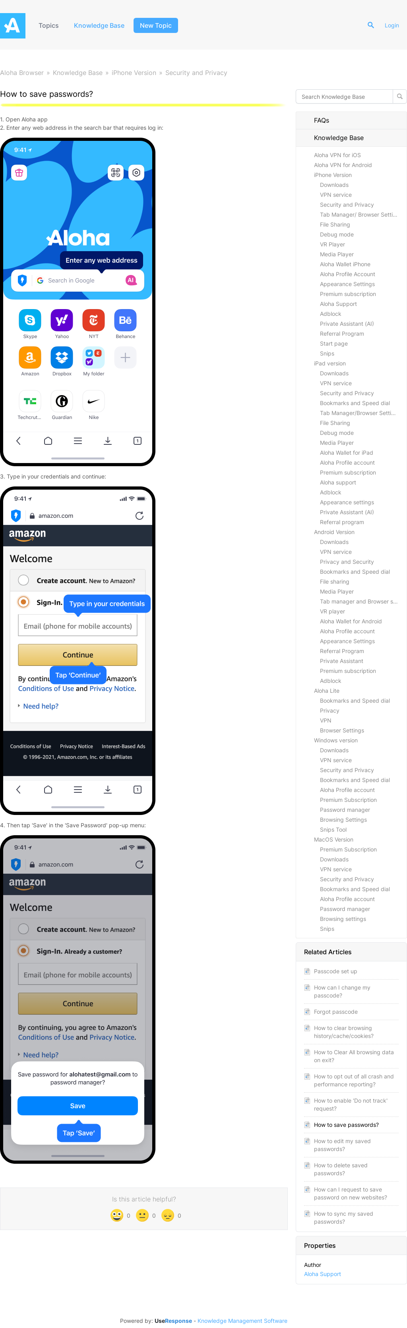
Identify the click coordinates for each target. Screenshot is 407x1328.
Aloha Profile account (347, 462)
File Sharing (335, 224)
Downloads (334, 184)
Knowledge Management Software (242, 1321)
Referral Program (342, 333)
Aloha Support (338, 303)
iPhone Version (134, 73)
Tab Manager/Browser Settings (360, 412)
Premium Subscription (348, 799)
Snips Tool (333, 829)
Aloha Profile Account (347, 274)
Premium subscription (348, 293)
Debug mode (337, 234)
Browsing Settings (343, 819)
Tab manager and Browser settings (363, 601)
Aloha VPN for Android (343, 164)
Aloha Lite (326, 690)
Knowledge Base (99, 25)
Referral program (342, 522)
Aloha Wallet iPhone (345, 264)
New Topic (156, 25)
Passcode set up (335, 971)
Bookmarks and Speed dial (355, 403)
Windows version (336, 740)
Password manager (345, 809)
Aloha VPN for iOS (337, 155)
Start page (334, 343)
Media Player (337, 254)
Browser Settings (342, 730)
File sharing (334, 581)
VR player (332, 611)
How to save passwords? (346, 1124)
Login (392, 25)
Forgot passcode (336, 1011)
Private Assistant (341, 660)
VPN (325, 720)
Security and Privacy (196, 73)
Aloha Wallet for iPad (346, 452)
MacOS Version (333, 839)
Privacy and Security (347, 561)
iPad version (330, 363)
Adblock (330, 313)
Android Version (334, 532)
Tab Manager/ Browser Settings (361, 214)
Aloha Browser (22, 73)
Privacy (329, 710)
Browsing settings (343, 918)
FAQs (316, 120)
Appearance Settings (347, 284)
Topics (49, 25)
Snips (327, 353)
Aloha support (338, 482)
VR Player (332, 244)
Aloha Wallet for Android (351, 621)
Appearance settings (347, 502)
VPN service (336, 194)
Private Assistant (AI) (347, 323)
